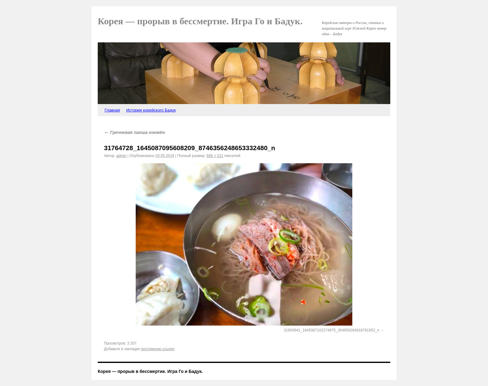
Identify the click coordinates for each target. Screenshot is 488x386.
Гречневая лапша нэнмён (134, 132)
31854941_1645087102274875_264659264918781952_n (331, 330)
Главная (112, 110)
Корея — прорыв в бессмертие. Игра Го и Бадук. (200, 21)
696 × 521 (215, 156)
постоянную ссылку (157, 349)
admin (121, 156)
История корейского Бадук (151, 110)
